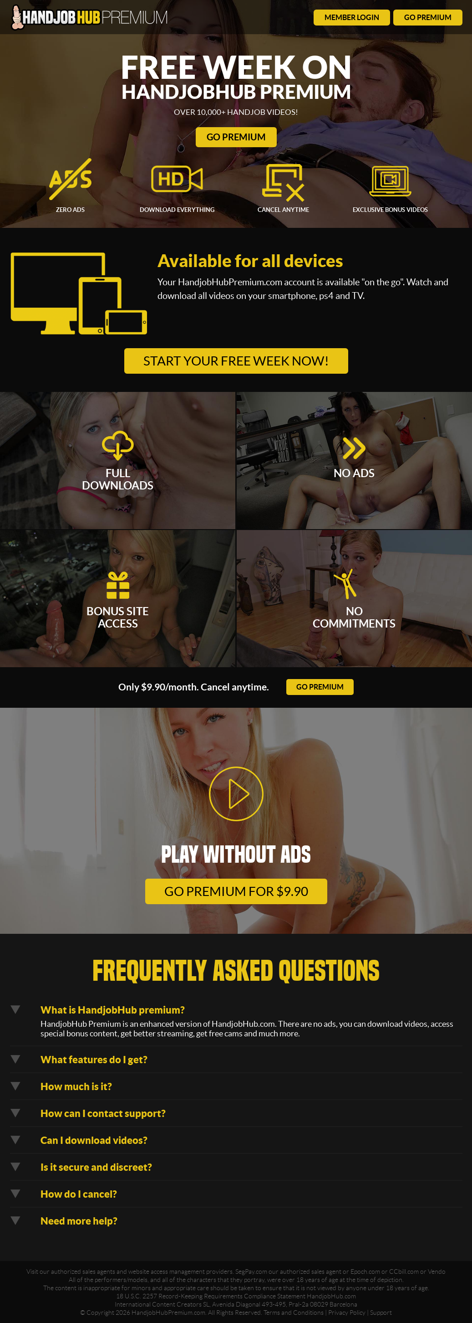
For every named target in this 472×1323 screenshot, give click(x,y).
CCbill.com (404, 1271)
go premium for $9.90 (236, 891)
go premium (428, 17)
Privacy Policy (346, 1312)
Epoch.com (365, 1271)
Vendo (437, 1271)
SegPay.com (251, 1271)
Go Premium (236, 137)
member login (352, 17)
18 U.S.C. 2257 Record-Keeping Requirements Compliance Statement (210, 1296)
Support (381, 1312)
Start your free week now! (236, 361)
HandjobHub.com (331, 1296)
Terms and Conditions (294, 1312)
